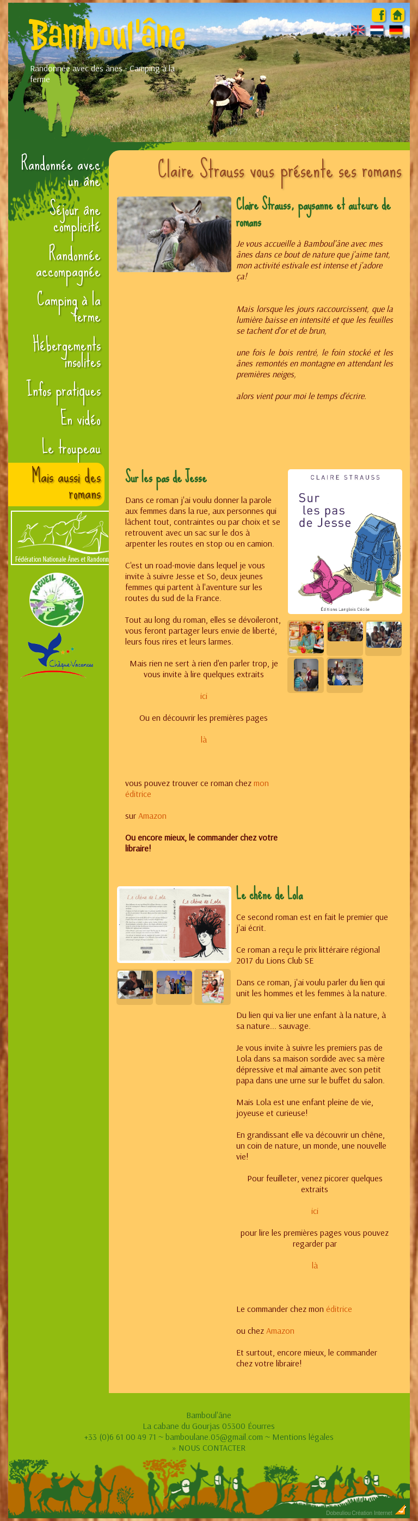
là (204, 739)
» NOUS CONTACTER (208, 1447)
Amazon (152, 815)
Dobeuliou (338, 1513)
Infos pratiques (63, 389)
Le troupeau (71, 447)
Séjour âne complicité (75, 217)
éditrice (338, 1308)
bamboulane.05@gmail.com (214, 1436)
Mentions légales (303, 1436)
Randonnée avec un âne (61, 172)
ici (203, 695)
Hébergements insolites (67, 353)
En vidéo (80, 418)
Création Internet (379, 1513)
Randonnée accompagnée (68, 262)
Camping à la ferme (69, 307)
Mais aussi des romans (66, 484)
